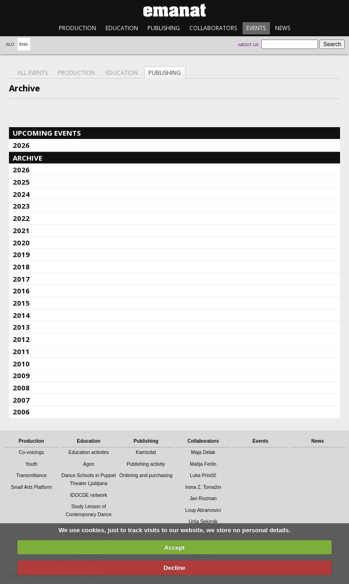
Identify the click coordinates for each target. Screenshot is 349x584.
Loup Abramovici (203, 510)
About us (248, 44)
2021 (21, 230)
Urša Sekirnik (203, 521)
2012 (21, 339)
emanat (174, 10)
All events (32, 73)
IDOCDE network (88, 495)
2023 (21, 206)
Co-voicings (31, 452)
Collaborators (213, 28)
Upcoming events (47, 133)
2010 (21, 363)
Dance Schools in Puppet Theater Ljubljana (88, 479)
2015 (21, 303)
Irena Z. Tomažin (203, 487)
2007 (21, 400)
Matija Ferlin (203, 464)
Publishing (163, 28)
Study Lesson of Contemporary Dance (88, 510)
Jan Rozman (203, 498)
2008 (21, 387)
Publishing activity (146, 464)
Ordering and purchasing (145, 475)
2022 (21, 218)
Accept (174, 547)
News (282, 28)
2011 (21, 351)
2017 (21, 279)
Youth (31, 464)
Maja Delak (203, 452)
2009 (21, 375)
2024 (21, 194)
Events (256, 28)
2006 (21, 411)
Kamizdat (146, 452)
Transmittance (31, 475)
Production (77, 28)
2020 (21, 242)
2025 (21, 182)
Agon (88, 464)
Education (122, 28)
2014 (21, 315)
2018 (21, 266)
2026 (21, 145)
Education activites (88, 452)
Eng (23, 44)
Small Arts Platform (31, 487)
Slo (10, 44)
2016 (21, 290)
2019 (21, 254)
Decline (174, 567)
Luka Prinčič (203, 475)
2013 (21, 327)
